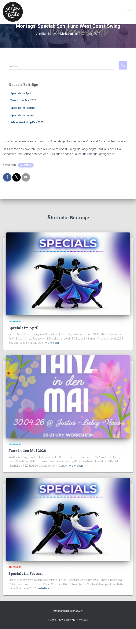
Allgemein (25, 165)
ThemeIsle (81, 619)
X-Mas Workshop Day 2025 (26, 122)
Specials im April (20, 93)
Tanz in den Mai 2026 (23, 100)
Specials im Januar (22, 115)
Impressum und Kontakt (68, 611)
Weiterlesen (52, 342)
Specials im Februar (22, 107)
